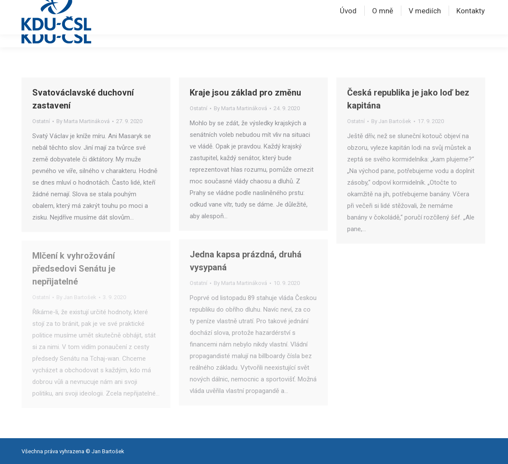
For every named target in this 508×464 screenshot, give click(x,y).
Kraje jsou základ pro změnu (245, 92)
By (83, 121)
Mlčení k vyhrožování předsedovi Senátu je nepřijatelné (73, 269)
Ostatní (41, 121)
